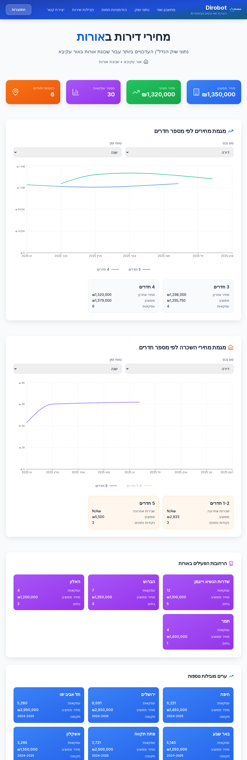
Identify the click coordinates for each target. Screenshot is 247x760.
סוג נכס (228, 143)
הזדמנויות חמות (114, 9)
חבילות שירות (83, 9)
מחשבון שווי (166, 9)
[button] (216, 9)
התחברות (18, 9)
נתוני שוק (142, 9)
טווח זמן (116, 143)
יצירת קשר (55, 9)
